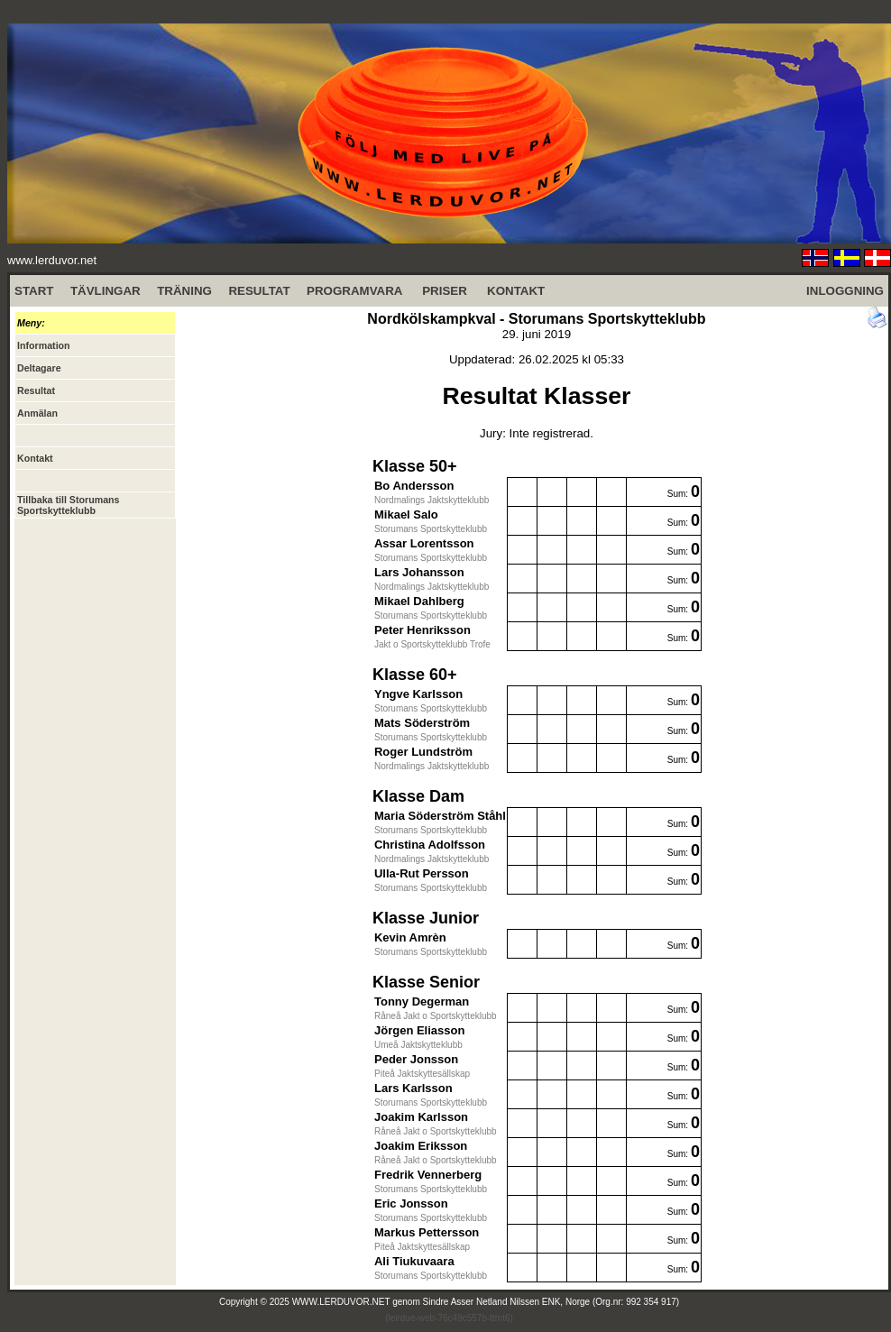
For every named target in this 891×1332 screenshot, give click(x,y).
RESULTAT (258, 291)
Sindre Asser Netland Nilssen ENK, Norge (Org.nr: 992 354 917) (551, 1302)
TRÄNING (184, 291)
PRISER (444, 291)
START (33, 291)
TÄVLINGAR (105, 291)
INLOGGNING (845, 291)
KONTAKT (516, 291)
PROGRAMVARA (354, 291)
